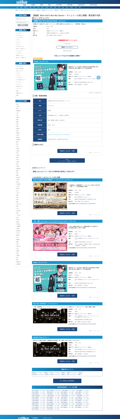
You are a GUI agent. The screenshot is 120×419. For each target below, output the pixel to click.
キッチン (18, 73)
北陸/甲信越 (93, 5)
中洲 (59, 7)
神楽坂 (17, 250)
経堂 (17, 213)
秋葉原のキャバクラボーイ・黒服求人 (50, 10)
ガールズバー (19, 35)
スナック (18, 42)
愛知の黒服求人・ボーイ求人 (54, 395)
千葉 (30, 7)
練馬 (17, 170)
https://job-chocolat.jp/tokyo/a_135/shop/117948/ (85, 247)
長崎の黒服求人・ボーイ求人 (67, 397)
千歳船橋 (18, 226)
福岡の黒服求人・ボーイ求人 (53, 397)
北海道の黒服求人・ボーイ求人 (54, 404)
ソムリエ (18, 75)
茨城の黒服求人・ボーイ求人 (53, 392)
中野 (17, 159)
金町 (17, 253)
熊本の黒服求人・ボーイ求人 (53, 398)
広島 (63, 7)
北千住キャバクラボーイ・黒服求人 (58, 372)
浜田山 (17, 221)
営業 (17, 95)
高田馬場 (18, 168)
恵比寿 (17, 117)
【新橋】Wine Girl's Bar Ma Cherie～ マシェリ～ (49, 21)
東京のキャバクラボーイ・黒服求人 (33, 10)
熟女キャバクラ (19, 55)
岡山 (67, 7)
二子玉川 (18, 215)
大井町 (17, 155)
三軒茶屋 (18, 184)
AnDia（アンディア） (41, 61)
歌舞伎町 (18, 110)
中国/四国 (69, 5)
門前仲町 (18, 139)
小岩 (17, 146)
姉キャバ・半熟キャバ (21, 57)
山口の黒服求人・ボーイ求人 (81, 400)
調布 (17, 195)
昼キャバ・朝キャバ (20, 48)
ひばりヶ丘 (18, 204)
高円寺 (17, 161)
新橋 (17, 121)
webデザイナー (19, 86)
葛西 (17, 141)
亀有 (17, 201)
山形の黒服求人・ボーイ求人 (39, 405)
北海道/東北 (81, 5)
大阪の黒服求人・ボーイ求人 (81, 392)
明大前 (17, 219)
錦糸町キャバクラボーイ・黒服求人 (75, 372)
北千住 (17, 135)
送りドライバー (19, 70)
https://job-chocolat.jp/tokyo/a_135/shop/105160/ (85, 324)
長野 (80, 7)
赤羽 (17, 173)
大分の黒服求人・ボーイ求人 (81, 397)
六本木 (17, 106)
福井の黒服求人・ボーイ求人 (53, 407)
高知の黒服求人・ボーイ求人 (81, 402)
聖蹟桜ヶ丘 (18, 261)
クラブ (17, 39)
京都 (42, 7)
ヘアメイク (18, 84)
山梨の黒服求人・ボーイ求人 (53, 409)
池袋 (17, 104)
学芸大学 (18, 246)
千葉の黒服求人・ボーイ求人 (68, 390)
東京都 (48, 33)
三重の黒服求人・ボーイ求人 (82, 395)
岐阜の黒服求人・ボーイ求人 (39, 397)
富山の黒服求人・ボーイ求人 (67, 407)
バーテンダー (19, 77)
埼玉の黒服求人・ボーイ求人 (82, 390)
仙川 (17, 217)
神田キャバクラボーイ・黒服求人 (58, 374)
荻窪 (17, 164)
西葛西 (17, 239)
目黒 (17, 181)
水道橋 (17, 255)
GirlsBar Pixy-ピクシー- (41, 337)
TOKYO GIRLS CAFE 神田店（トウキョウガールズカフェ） (53, 180)
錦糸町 (17, 137)
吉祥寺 (17, 166)
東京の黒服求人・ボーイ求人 (39, 390)
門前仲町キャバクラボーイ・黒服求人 (41, 374)
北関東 (33, 5)
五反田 (17, 150)
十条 (17, 208)
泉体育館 (18, 264)
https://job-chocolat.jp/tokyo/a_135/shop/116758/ (85, 287)
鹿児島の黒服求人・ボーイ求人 (82, 398)
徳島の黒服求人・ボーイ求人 (67, 402)
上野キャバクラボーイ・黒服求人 (74, 374)
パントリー (18, 88)
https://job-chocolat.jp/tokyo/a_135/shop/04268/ (85, 203)
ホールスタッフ (19, 66)
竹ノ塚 (17, 233)
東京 (17, 7)
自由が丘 (18, 177)
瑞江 (17, 144)
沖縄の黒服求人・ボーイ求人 (39, 400)
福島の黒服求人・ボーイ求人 (82, 404)
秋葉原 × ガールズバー (67, 47)
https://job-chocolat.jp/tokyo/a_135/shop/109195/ (85, 356)
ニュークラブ (19, 37)
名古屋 (46, 7)
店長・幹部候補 (19, 68)
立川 (17, 190)
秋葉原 (17, 133)
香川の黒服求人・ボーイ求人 (53, 402)
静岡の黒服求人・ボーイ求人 (68, 395)
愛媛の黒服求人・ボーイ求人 (39, 404)
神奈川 (25, 7)
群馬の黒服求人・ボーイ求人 (67, 392)
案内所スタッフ (19, 93)
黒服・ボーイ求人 (19, 10)
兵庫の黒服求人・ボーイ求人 (39, 393)
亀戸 (17, 257)
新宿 (21, 7)
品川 (17, 153)
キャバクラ (18, 33)
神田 (17, 130)
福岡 (55, 7)
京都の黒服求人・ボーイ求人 (53, 393)
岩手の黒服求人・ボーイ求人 (67, 405)
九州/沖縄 (59, 5)
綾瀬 (17, 241)
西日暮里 (18, 230)
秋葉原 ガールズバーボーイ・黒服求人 (55, 30)
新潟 (76, 7)
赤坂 (17, 124)
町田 (17, 199)
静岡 (51, 7)
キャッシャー (19, 82)
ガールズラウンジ (20, 46)
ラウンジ (18, 44)
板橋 (17, 175)
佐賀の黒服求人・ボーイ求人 (39, 398)
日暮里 (17, 228)
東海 (49, 5)
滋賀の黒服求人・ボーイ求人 (67, 393)
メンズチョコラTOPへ (67, 381)
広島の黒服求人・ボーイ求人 (53, 400)
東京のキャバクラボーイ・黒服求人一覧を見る (67, 160)
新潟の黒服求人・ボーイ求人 (81, 407)
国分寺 (17, 188)
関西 (41, 5)
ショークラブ (19, 51)
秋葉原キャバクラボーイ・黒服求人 (40, 372)
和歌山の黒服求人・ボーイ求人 (39, 395)
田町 (17, 259)
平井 (17, 237)
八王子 (17, 193)
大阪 (38, 7)
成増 (17, 206)
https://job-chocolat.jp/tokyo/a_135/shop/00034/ (59, 134)
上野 (17, 113)
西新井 (17, 235)
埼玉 (34, 7)
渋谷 (17, 115)
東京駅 (17, 128)
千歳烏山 (18, 224)
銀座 (17, 119)
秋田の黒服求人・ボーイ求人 (53, 405)
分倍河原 (18, 210)
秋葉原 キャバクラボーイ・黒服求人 (83, 194)
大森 (17, 244)
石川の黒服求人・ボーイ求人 (39, 407)
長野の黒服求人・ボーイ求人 (39, 409)
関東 (24, 5)
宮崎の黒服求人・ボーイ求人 (67, 398)
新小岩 (17, 148)
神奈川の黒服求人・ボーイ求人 (54, 390)
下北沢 (17, 186)
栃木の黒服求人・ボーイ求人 (39, 392)
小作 (17, 248)
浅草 (17, 126)
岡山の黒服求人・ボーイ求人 (67, 400)
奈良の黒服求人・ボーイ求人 (81, 393)
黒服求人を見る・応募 (67, 151)
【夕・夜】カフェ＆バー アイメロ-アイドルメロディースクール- (54, 221)
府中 (17, 197)
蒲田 (17, 157)
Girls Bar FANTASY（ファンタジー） (45, 304)
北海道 (71, 7)
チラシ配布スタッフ (20, 79)
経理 (17, 90)
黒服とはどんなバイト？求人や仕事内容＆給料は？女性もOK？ (54, 171)
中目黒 (17, 179)
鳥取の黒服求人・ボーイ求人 (39, 402)
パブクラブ (18, 53)
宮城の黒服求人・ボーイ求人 (68, 404)
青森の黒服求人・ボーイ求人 (81, 405)
